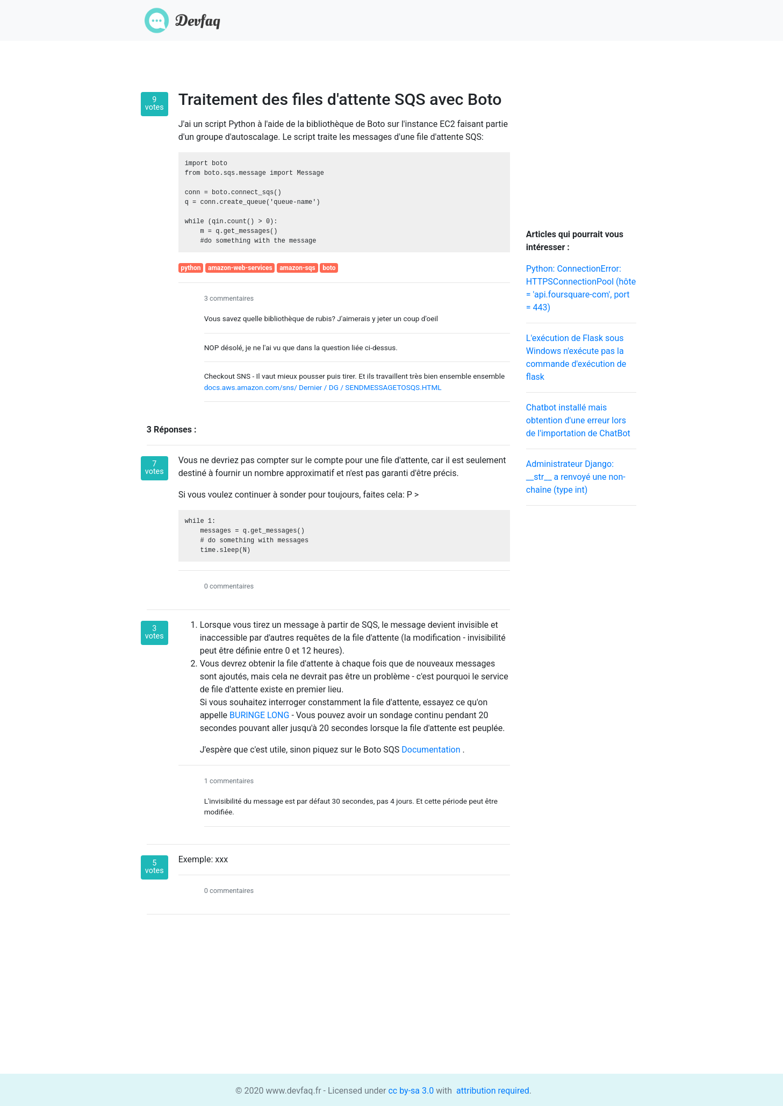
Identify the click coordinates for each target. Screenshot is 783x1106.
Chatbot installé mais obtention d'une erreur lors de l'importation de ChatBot (578, 420)
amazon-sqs (297, 268)
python (190, 268)
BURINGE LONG (260, 715)
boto (328, 268)
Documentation (431, 750)
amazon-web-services (240, 268)
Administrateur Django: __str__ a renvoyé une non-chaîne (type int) (576, 477)
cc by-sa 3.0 (410, 1091)
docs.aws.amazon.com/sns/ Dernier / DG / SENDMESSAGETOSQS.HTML (323, 387)
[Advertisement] (581, 675)
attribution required (491, 1091)
